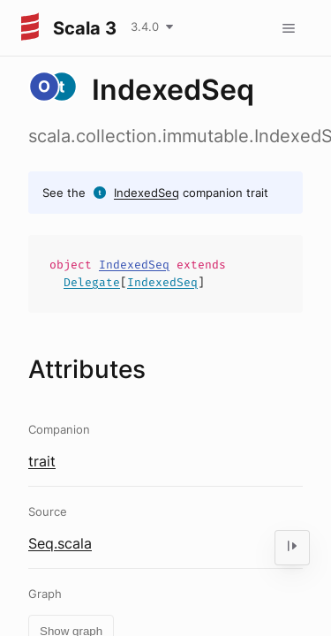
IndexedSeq (146, 193)
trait (42, 461)
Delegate (92, 282)
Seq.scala (60, 543)
